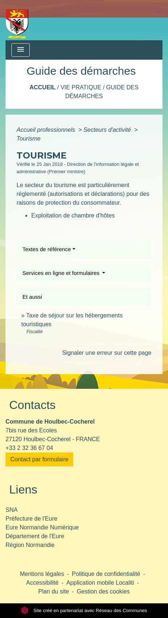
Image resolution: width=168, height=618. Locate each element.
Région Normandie (30, 545)
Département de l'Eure (35, 536)
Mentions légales (42, 574)
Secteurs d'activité (108, 130)
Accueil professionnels (47, 130)
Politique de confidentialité (106, 574)
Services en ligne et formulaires (61, 273)
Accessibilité (42, 583)
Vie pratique (81, 87)
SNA (12, 510)
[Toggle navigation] (20, 50)
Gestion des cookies (103, 591)
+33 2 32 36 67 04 (29, 448)
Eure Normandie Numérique (42, 527)
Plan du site (53, 591)
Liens (23, 489)
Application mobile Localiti (100, 583)
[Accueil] (17, 20)
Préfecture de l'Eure (31, 518)
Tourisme (28, 138)
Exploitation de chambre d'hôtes (73, 215)
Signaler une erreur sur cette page (106, 353)
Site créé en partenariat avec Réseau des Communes (84, 610)
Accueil (42, 87)
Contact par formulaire (39, 459)
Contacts (32, 405)
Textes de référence (46, 249)
